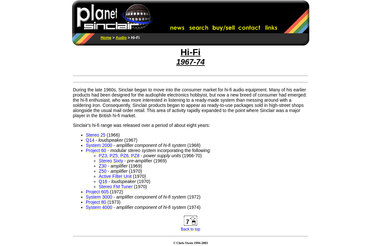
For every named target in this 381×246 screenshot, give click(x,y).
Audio (121, 38)
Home (106, 38)
